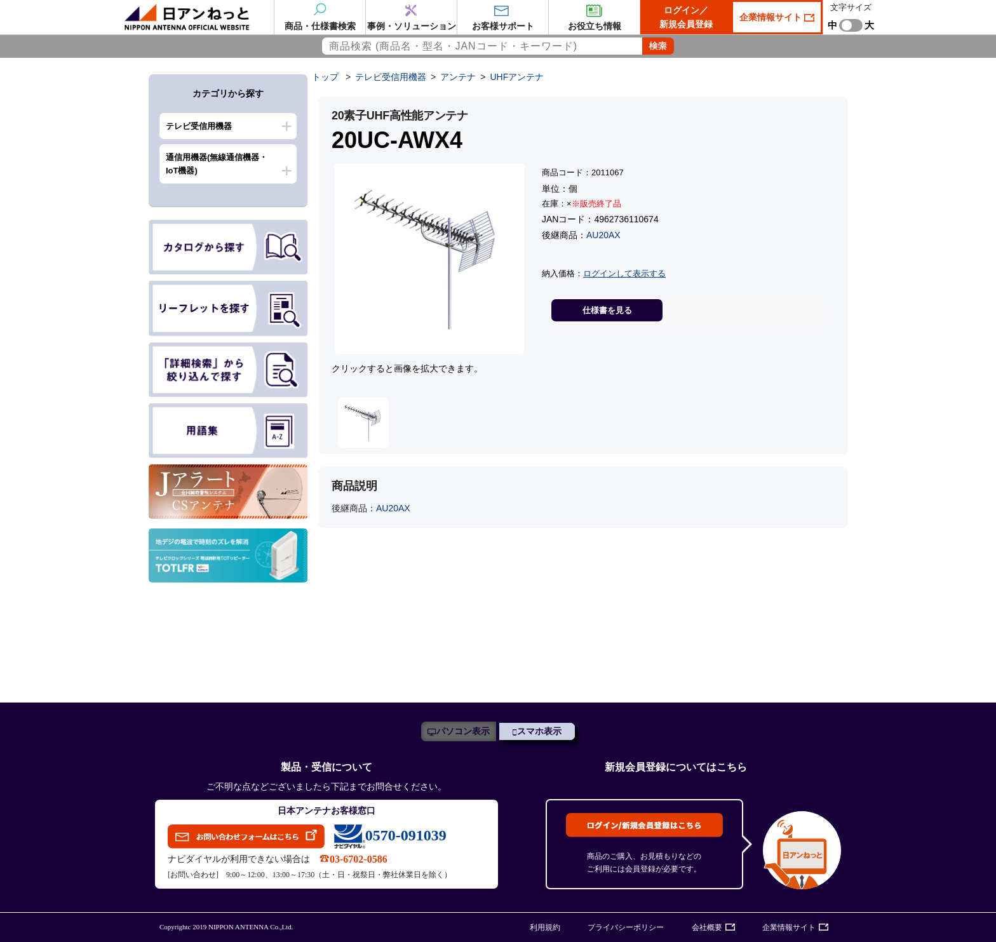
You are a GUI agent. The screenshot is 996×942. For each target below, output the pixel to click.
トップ (325, 77)
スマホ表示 (539, 731)
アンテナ (458, 77)
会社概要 (707, 927)
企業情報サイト (771, 17)
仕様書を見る (607, 310)
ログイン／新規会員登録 (686, 17)
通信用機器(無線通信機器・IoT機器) (216, 163)
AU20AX (603, 235)
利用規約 (545, 927)
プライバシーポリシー (626, 927)
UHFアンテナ (517, 77)
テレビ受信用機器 (199, 126)
